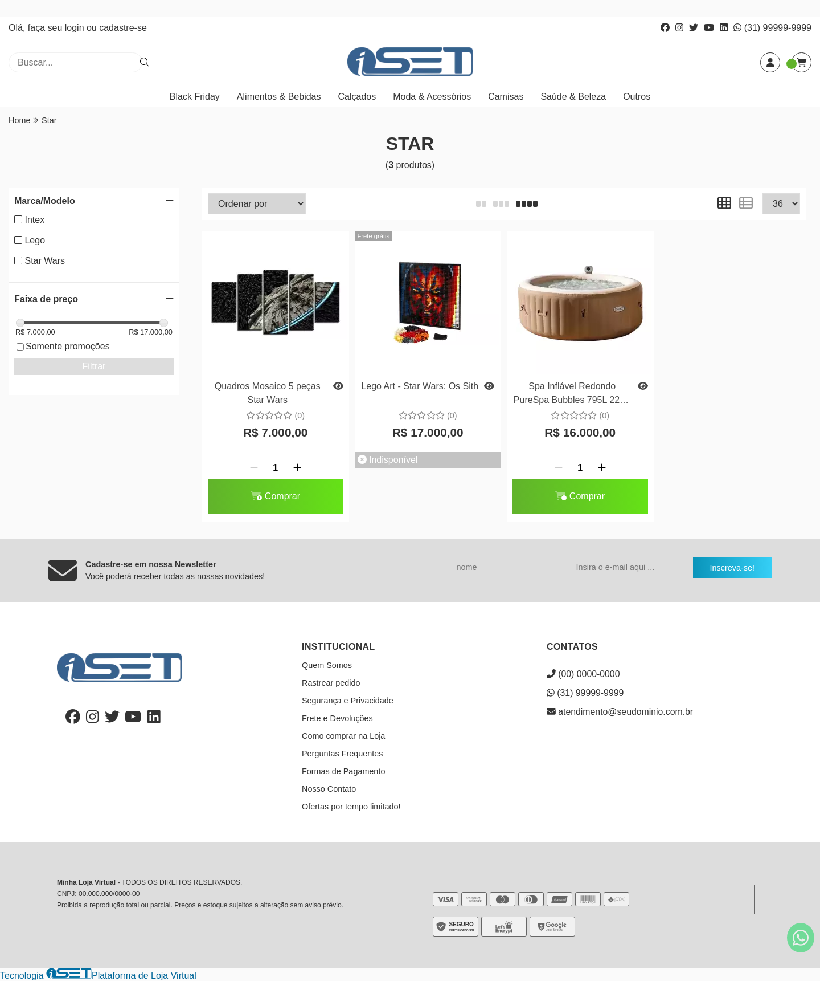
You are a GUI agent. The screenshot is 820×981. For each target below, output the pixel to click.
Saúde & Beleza (573, 96)
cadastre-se (123, 27)
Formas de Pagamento (343, 771)
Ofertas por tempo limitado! (351, 806)
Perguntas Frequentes (342, 753)
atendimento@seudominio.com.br (620, 712)
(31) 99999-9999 (772, 27)
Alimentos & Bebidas (279, 96)
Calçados (357, 96)
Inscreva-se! (732, 567)
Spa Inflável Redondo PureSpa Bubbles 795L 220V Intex (572, 394)
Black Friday (195, 96)
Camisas (505, 96)
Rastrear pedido (331, 682)
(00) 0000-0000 (583, 674)
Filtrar (94, 366)
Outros (636, 96)
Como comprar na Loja (343, 735)
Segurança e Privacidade (347, 700)
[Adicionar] (297, 468)
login (76, 27)
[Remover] (254, 468)
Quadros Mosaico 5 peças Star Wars (268, 393)
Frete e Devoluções (337, 718)
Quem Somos (327, 665)
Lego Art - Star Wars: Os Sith (419, 386)
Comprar (275, 496)
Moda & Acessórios (432, 96)
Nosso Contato (329, 788)
